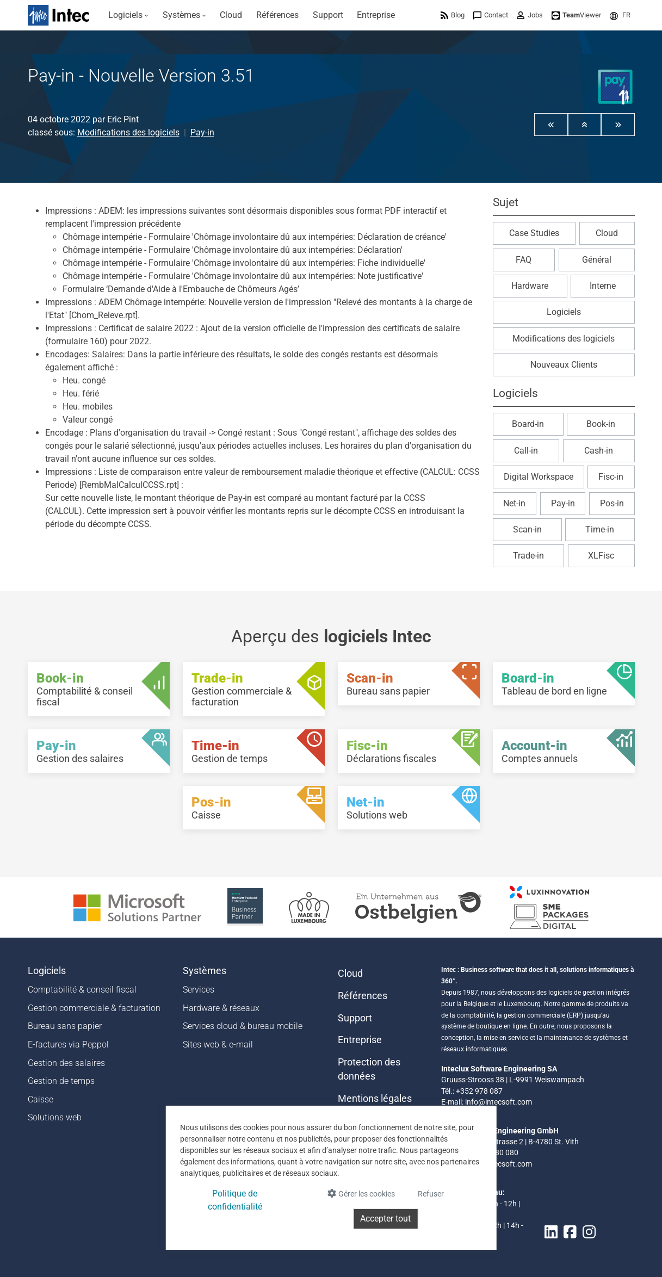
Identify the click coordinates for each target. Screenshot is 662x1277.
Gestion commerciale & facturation (94, 1008)
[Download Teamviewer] (576, 15)
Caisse (40, 1099)
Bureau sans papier (65, 1026)
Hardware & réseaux (221, 1008)
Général (596, 260)
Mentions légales (375, 1098)
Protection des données (369, 1069)
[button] (620, 15)
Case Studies (534, 233)
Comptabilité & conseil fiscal (82, 989)
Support (355, 1018)
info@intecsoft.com (498, 1102)
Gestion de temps (61, 1081)
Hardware (529, 286)
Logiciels (564, 312)
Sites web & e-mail (218, 1044)
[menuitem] (129, 15)
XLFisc (601, 555)
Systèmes (204, 970)
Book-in (600, 424)
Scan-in (527, 529)
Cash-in (598, 450)
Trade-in (528, 555)
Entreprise (360, 1039)
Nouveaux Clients (563, 364)
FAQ (523, 260)
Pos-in (612, 503)
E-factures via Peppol (68, 1044)
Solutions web (55, 1117)
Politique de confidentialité (235, 1200)
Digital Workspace (538, 477)
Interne (603, 286)
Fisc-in (610, 477)
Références (362, 995)
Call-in (526, 450)
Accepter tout (385, 1218)
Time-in (599, 529)
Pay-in (202, 132)
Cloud (607, 233)
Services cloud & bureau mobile (242, 1026)
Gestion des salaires (66, 1063)
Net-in (514, 503)
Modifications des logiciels (128, 132)
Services (198, 989)
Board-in (528, 424)
